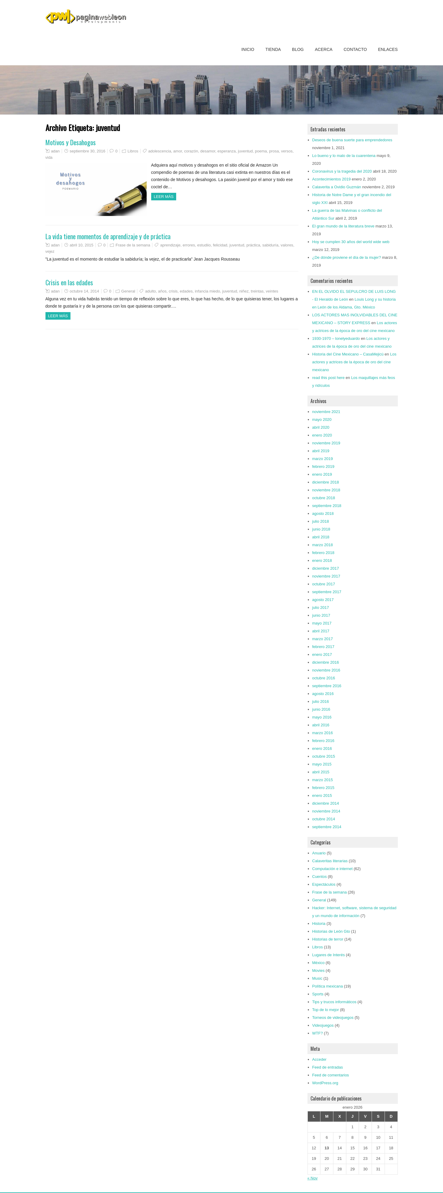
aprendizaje (170, 245)
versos (286, 151)
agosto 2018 (323, 513)
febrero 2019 (323, 466)
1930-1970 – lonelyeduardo (336, 338)
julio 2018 (320, 521)
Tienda (273, 49)
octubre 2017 (323, 584)
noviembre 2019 (326, 443)
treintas (257, 291)
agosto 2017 (323, 599)
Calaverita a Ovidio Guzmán (336, 187)
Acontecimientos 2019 (331, 179)
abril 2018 (320, 537)
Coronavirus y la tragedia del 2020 (342, 171)
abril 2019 (320, 451)
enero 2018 (322, 560)
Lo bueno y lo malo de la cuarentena (344, 155)
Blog (298, 49)
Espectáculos (323, 884)
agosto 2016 (323, 693)
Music (317, 978)
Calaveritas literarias (330, 861)
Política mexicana (327, 986)
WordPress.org (325, 1083)
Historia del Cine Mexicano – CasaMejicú (348, 354)
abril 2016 (320, 725)
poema (261, 151)
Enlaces (388, 49)
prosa (274, 151)
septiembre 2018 (327, 505)
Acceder (319, 1059)
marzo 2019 (322, 458)
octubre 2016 (323, 678)
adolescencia (159, 151)
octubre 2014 (323, 819)
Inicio (247, 49)
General (128, 291)
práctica (253, 245)
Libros (133, 151)
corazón (191, 151)
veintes (272, 291)
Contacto (355, 49)
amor (177, 151)
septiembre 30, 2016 (87, 151)
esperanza (226, 151)
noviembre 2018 (326, 490)
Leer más (164, 196)
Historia (319, 923)
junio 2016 (321, 709)
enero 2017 (322, 654)
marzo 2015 (322, 780)
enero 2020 (322, 435)
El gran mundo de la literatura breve (343, 226)
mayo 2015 (322, 764)
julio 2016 (320, 701)
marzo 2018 (322, 545)
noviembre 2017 (326, 576)
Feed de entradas (327, 1067)
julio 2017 (320, 607)
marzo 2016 (322, 733)
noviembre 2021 (326, 411)
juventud (245, 151)
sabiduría (270, 245)
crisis (173, 291)
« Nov (312, 1178)
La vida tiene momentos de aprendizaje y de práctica (107, 236)
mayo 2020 (322, 419)
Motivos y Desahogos (70, 142)
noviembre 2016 (326, 670)
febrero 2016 (323, 740)
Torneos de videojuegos (333, 1017)
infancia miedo (207, 291)
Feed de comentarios (330, 1075)
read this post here (328, 377)
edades (186, 291)
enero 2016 (322, 748)
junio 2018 (321, 529)
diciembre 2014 (325, 803)
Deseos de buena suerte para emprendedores (352, 140)
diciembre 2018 (325, 482)
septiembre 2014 (327, 827)
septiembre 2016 (327, 686)
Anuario (319, 853)
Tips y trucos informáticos (334, 1002)
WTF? (317, 1033)
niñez (243, 291)
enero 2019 (322, 474)
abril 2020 (320, 427)
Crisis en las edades (69, 282)
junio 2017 (321, 615)
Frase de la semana (133, 245)
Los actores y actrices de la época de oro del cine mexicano (354, 362)
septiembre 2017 (327, 592)
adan (55, 151)
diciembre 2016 (325, 662)
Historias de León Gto (331, 931)
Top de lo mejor (325, 1009)
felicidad (220, 245)
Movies (318, 970)
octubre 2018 (323, 498)
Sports (318, 994)
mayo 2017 (322, 623)
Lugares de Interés (328, 955)
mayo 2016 (322, 717)
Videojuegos (323, 1025)
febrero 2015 (323, 787)
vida (49, 157)
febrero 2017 (323, 646)
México (318, 962)
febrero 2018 (323, 552)
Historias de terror (327, 939)
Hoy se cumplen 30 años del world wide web (351, 242)
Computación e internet (332, 868)
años (162, 291)
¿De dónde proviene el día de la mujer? (346, 257)
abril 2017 (320, 631)
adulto (150, 291)
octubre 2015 (323, 756)
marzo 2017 (322, 639)
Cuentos (319, 876)
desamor (207, 151)
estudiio (204, 245)
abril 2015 (320, 772)
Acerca (323, 49)
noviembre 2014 (326, 811)
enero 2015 (322, 795)
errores (189, 245)
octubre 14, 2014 (84, 291)
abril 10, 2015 (81, 245)
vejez (50, 251)
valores (287, 245)
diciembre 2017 (325, 568)
